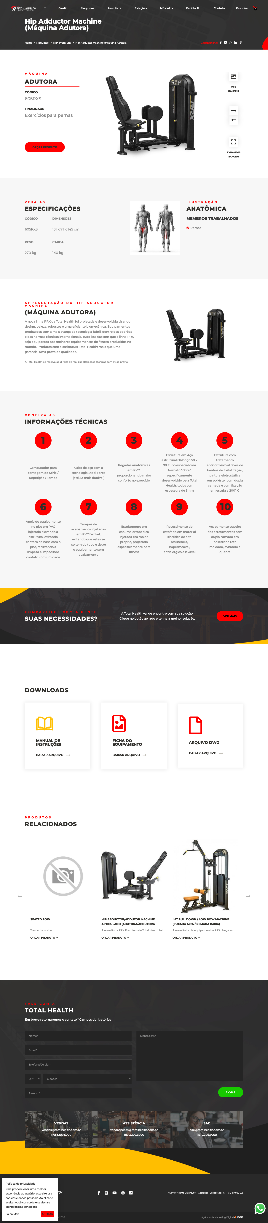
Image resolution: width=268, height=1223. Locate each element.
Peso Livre (114, 8)
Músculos (166, 8)
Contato (219, 8)
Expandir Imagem (234, 147)
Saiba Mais (12, 1214)
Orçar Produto (44, 147)
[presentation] (164, 1092)
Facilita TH (193, 8)
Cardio (62, 8)
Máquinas (87, 8)
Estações (141, 8)
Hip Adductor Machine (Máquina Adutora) (101, 42)
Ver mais (230, 616)
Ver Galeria (233, 82)
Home (28, 42)
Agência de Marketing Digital (217, 1217)
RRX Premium (62, 42)
